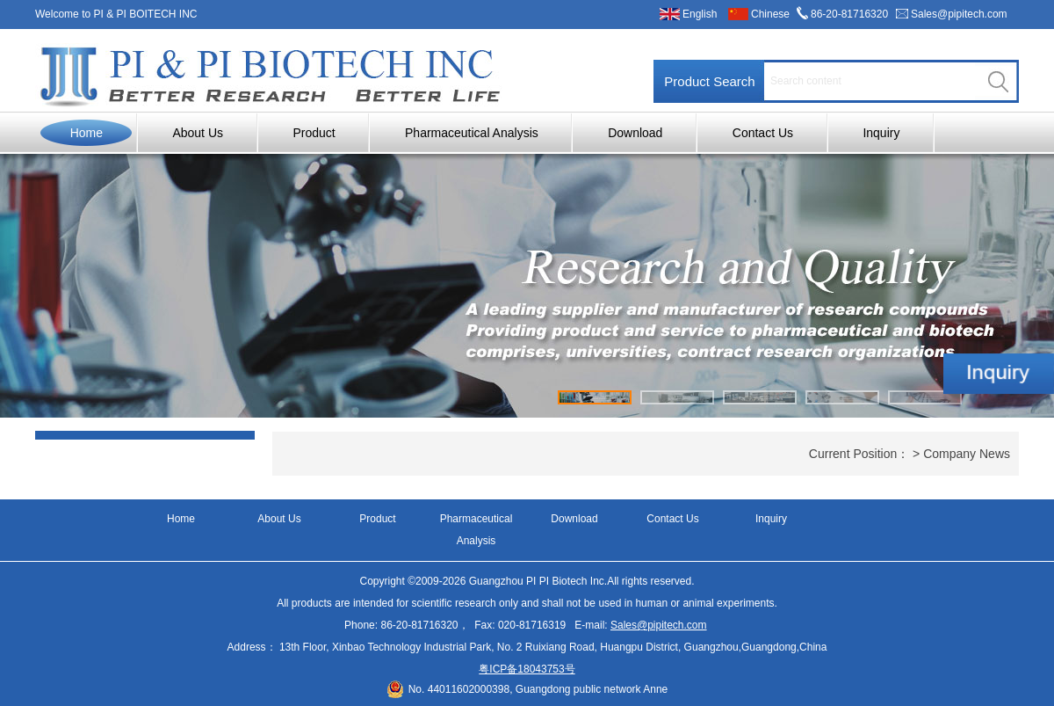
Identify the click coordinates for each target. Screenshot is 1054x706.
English (699, 14)
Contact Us (763, 133)
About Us (197, 133)
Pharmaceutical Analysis (471, 133)
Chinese (770, 14)
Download (635, 133)
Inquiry (881, 133)
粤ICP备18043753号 (526, 669)
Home (86, 133)
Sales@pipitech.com (959, 14)
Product (313, 133)
